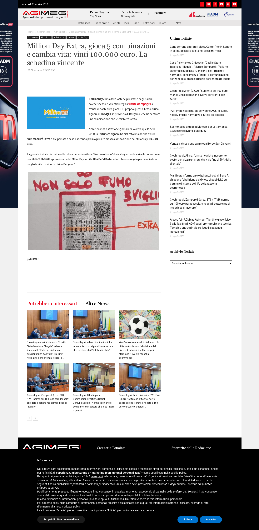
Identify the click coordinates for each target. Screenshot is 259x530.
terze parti (97, 476)
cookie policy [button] (178, 472)
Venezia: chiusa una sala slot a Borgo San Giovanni (200, 143)
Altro (178, 23)
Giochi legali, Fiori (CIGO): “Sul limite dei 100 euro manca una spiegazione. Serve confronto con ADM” (199, 94)
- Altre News (96, 304)
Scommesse (43, 31)
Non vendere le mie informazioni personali (156, 499)
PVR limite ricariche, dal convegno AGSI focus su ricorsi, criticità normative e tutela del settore (199, 112)
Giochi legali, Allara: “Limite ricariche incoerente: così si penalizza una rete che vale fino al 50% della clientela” (93, 346)
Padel (136, 23)
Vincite (117, 23)
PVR (126, 23)
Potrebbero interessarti (53, 304)
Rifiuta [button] (188, 519)
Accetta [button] (211, 519)
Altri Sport (59, 31)
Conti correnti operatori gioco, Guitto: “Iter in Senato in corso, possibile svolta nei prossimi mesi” (201, 48)
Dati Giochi (84, 23)
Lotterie (71, 37)
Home (30, 31)
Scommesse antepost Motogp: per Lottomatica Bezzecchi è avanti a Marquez (198, 128)
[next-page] (35, 418)
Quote (162, 23)
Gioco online (101, 23)
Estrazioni (149, 23)
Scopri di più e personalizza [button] (61, 519)
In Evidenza (59, 37)
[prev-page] (29, 418)
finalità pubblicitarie (59, 484)
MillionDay (82, 37)
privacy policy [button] (72, 506)
